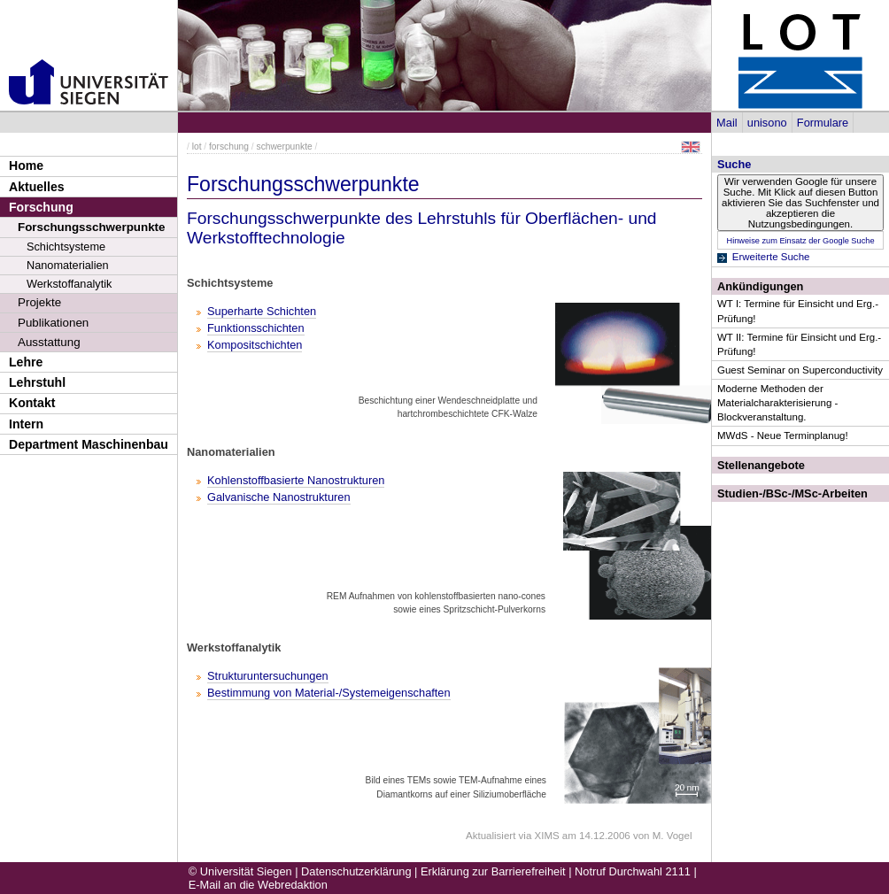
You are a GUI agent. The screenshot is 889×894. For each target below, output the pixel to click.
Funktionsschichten (256, 328)
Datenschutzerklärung (356, 871)
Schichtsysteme (66, 246)
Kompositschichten (254, 344)
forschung (229, 146)
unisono (767, 122)
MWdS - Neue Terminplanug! (782, 435)
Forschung (41, 207)
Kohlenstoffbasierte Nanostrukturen (295, 480)
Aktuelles (37, 187)
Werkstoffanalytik (69, 283)
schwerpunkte (285, 146)
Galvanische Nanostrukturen (278, 497)
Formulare (822, 122)
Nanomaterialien (68, 265)
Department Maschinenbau (88, 444)
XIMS (547, 835)
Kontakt (32, 403)
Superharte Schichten (261, 311)
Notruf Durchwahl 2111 (633, 871)
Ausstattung (49, 342)
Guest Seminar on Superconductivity (800, 370)
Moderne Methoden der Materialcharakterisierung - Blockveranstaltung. (777, 402)
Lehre (26, 362)
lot (197, 146)
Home (26, 165)
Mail (726, 122)
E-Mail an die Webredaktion (258, 884)
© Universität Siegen (240, 871)
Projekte (39, 302)
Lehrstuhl (37, 382)
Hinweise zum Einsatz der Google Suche (800, 240)
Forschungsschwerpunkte (91, 227)
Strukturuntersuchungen (268, 675)
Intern (26, 424)
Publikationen (53, 322)
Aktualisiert (490, 835)
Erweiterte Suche (771, 256)
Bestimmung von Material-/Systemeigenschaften (329, 692)
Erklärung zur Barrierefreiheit (493, 871)
